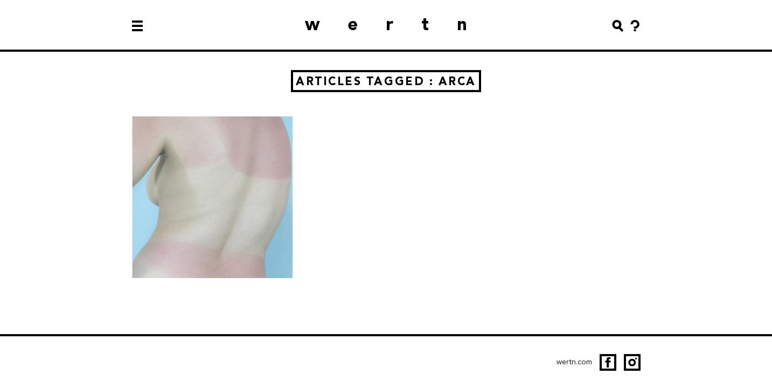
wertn (400, 23)
